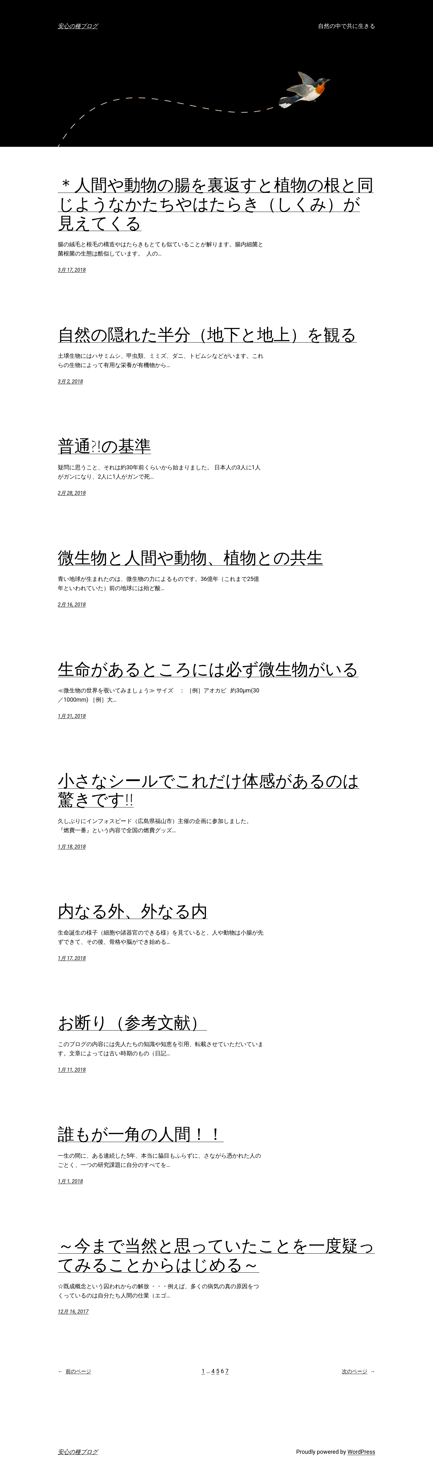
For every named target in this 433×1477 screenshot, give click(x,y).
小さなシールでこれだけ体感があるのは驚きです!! (208, 790)
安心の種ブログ (78, 26)
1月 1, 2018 (70, 1181)
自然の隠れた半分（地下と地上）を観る (207, 334)
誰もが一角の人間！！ (141, 1134)
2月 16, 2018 (72, 605)
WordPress (361, 1451)
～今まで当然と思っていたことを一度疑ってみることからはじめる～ (216, 1255)
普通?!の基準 (104, 446)
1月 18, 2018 (72, 847)
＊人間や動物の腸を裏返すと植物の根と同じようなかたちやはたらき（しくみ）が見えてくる (216, 203)
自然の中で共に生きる (346, 26)
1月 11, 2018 (72, 1070)
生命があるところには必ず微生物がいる (208, 669)
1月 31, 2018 (72, 716)
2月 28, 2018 (72, 493)
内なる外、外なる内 (133, 911)
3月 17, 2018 (72, 270)
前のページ (74, 1371)
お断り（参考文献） (132, 1022)
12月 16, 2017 (73, 1312)
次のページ (358, 1371)
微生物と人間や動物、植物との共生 (190, 557)
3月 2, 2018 (70, 381)
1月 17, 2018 (72, 958)
